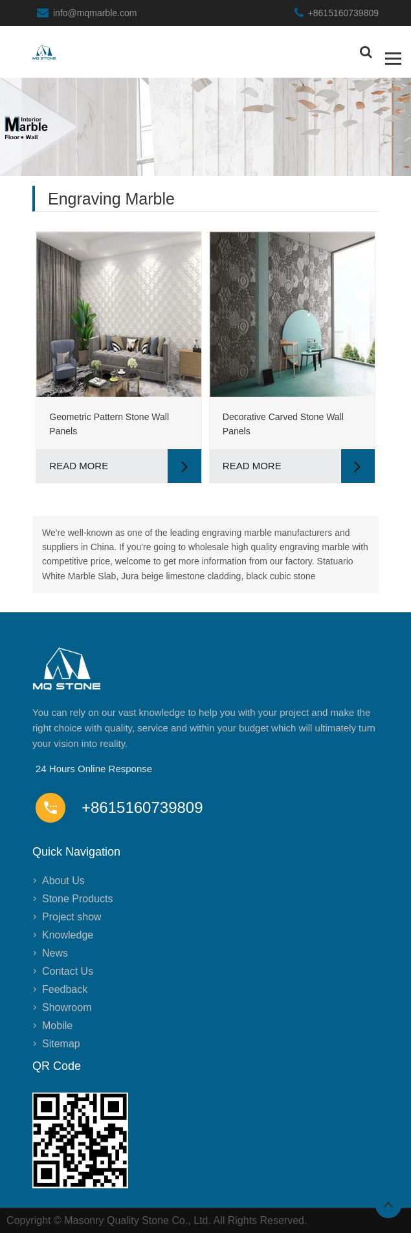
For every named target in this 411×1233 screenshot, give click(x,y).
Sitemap (61, 1043)
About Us (63, 880)
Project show (72, 916)
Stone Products (77, 898)
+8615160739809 (343, 13)
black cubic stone (280, 576)
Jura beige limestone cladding (181, 576)
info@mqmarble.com (95, 13)
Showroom (66, 1007)
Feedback (64, 989)
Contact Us (67, 971)
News (55, 953)
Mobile (57, 1025)
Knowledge (67, 934)
